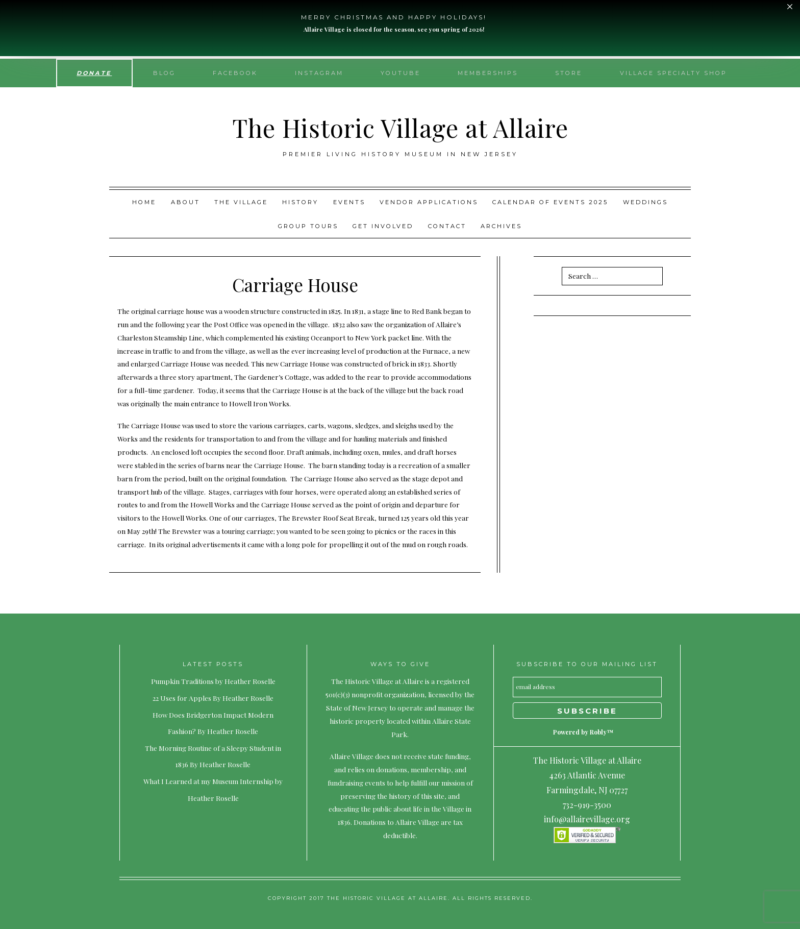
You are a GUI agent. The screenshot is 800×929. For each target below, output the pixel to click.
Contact (447, 226)
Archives (501, 226)
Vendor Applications (429, 202)
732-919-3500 (587, 804)
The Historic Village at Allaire (400, 127)
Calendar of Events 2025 (550, 202)
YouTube (400, 73)
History (300, 202)
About (185, 202)
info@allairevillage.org (587, 819)
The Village (241, 202)
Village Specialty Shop (673, 73)
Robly (598, 732)
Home (144, 202)
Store (568, 73)
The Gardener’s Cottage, (272, 376)
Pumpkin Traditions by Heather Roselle (213, 681)
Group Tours (308, 226)
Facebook (235, 73)
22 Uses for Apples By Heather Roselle (213, 697)
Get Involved (383, 226)
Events (349, 202)
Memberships (488, 73)
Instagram (319, 73)
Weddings (645, 202)
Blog (164, 73)
